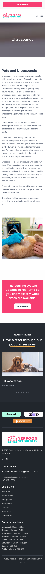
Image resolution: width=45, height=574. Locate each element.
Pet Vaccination (12, 381)
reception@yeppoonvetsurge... (15, 477)
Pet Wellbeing (8, 385)
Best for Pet (7, 503)
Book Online (22, 4)
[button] (16, 392)
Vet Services (7, 495)
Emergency (7, 499)
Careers (5, 507)
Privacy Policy (9, 559)
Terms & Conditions (25, 559)
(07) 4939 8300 (8, 480)
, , (20, 471)
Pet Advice (6, 511)
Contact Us (7, 515)
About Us (6, 491)
